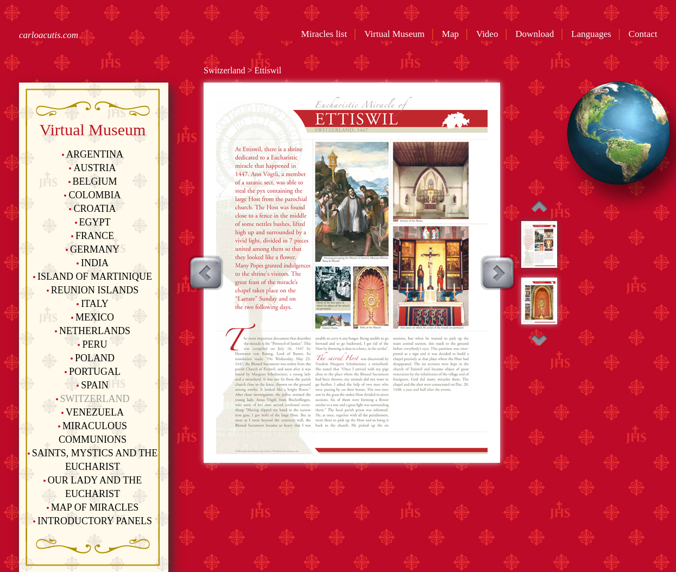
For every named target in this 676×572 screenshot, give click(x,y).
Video (489, 34)
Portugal (93, 371)
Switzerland (93, 398)
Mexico (92, 317)
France (92, 235)
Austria (92, 167)
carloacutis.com (48, 35)
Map (453, 34)
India (93, 262)
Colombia (92, 195)
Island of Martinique (92, 276)
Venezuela (92, 412)
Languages (593, 34)
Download (536, 34)
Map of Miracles (92, 507)
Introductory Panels (92, 521)
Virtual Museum (396, 34)
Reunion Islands (93, 290)
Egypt (93, 222)
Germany (92, 249)
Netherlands (92, 330)
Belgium (92, 181)
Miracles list (325, 34)
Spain (92, 385)
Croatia (92, 208)
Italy (93, 303)
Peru (92, 344)
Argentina (92, 154)
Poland (93, 358)
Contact (645, 34)
